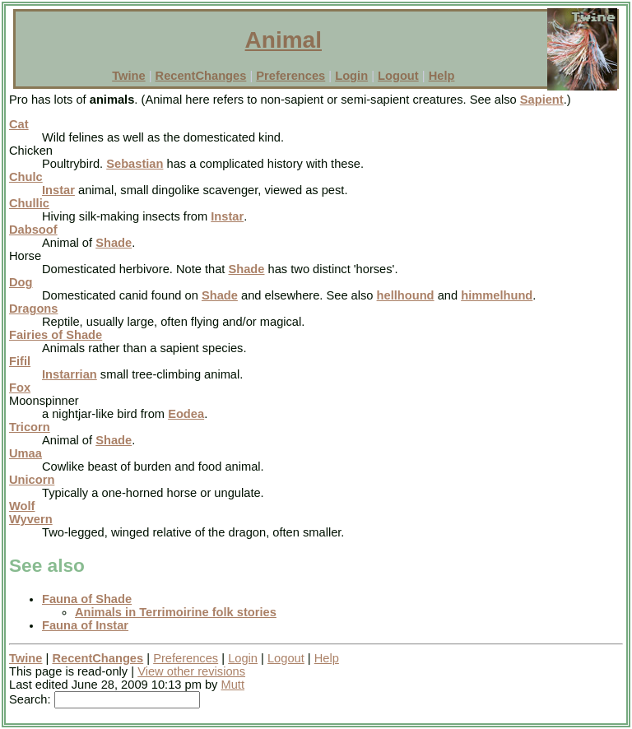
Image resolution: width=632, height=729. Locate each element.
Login (351, 75)
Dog (21, 282)
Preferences (290, 75)
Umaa (25, 453)
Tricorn (29, 427)
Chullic (29, 203)
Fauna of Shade (87, 599)
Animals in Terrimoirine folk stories (175, 612)
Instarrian (69, 374)
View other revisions (191, 671)
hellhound (405, 295)
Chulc (26, 176)
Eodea (186, 413)
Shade (113, 242)
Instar (58, 190)
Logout (398, 75)
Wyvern (31, 519)
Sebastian (134, 163)
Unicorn (31, 479)
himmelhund (496, 295)
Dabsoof (33, 229)
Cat (19, 124)
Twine (128, 75)
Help (442, 75)
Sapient (542, 99)
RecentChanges (201, 75)
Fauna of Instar (85, 625)
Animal (283, 40)
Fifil (19, 361)
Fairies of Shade (55, 334)
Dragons (33, 308)
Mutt (233, 684)
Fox (19, 387)
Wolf (22, 506)
